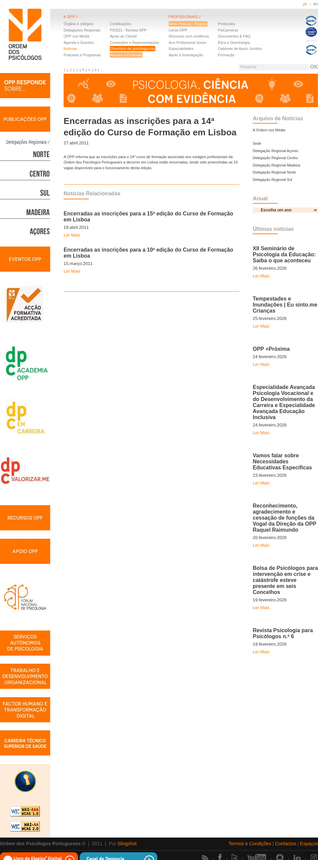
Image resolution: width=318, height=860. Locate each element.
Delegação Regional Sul (272, 180)
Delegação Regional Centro (275, 158)
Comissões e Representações (134, 43)
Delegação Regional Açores (275, 151)
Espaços (309, 843)
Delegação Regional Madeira (276, 165)
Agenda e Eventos (79, 43)
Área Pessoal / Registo (188, 24)
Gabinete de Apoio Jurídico (240, 49)
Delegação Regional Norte (274, 172)
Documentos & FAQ (234, 36)
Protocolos (226, 24)
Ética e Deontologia (234, 43)
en (315, 4)
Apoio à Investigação (186, 55)
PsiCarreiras (228, 30)
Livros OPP (178, 30)
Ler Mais (72, 235)
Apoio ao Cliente (123, 36)
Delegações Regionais (82, 30)
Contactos (285, 843)
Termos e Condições (250, 843)
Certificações (120, 24)
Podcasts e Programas (82, 55)
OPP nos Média (76, 36)
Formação (226, 55)
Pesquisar (248, 67)
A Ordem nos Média (269, 130)
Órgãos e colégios (78, 24)
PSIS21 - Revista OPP (128, 30)
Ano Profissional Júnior (188, 43)
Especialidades (181, 49)
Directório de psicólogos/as (132, 49)
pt (305, 4)
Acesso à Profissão (126, 55)
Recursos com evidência (189, 36)
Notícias (70, 49)
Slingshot (127, 843)
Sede (257, 143)
